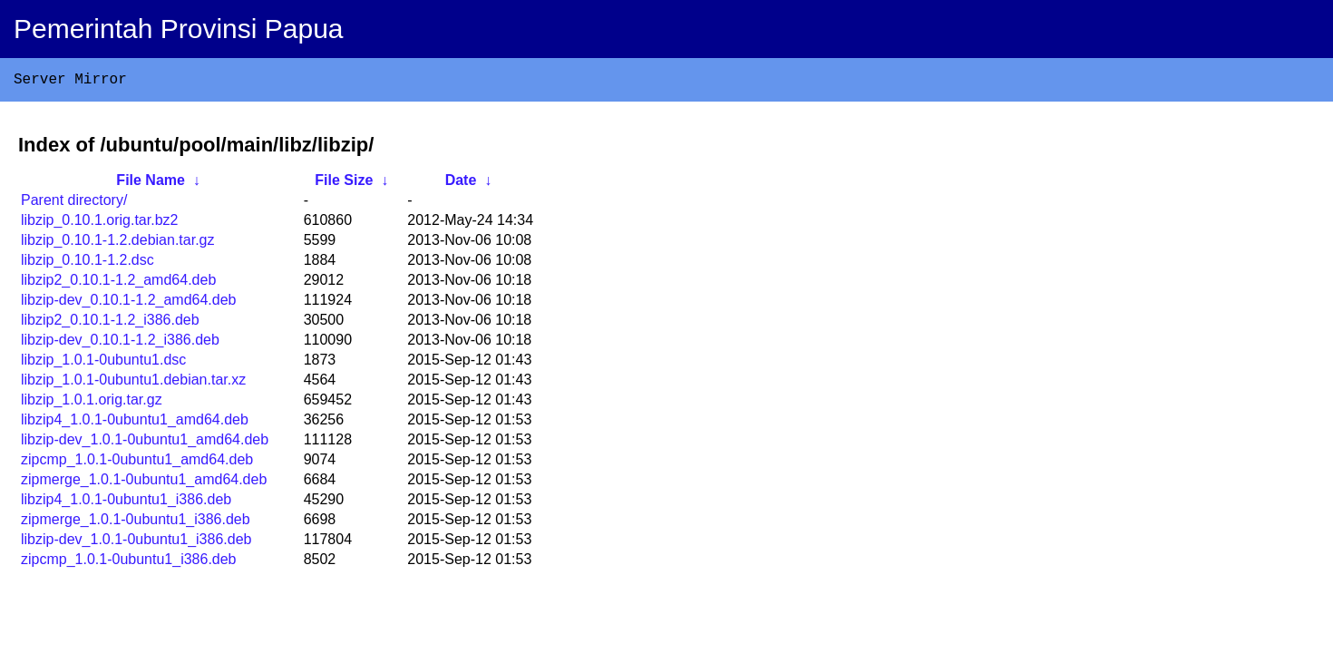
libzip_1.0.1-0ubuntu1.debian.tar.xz (133, 383)
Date (461, 183)
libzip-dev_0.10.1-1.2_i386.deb (120, 343)
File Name (150, 183)
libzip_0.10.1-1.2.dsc (87, 263)
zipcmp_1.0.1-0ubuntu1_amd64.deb (137, 463)
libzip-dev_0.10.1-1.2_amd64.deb (129, 303)
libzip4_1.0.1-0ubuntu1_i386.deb (126, 503)
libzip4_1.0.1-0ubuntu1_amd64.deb (134, 423)
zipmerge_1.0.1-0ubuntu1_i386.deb (135, 523)
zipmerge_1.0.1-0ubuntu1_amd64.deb (144, 483)
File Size (344, 183)
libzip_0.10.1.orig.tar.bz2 (99, 223)
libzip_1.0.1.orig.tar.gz (91, 403)
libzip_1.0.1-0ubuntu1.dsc (103, 363)
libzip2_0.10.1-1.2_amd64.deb (118, 283)
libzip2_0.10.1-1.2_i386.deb (110, 323)
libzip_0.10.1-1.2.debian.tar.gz (117, 243)
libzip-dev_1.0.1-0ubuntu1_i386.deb (136, 543)
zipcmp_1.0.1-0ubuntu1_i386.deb (129, 562)
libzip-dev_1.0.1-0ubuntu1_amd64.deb (144, 443)
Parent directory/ (74, 203)
